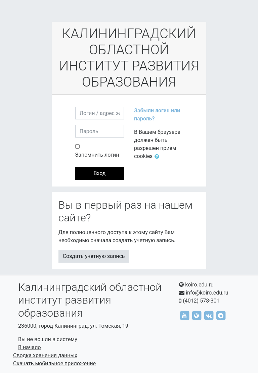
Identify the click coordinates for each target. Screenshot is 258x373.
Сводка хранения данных (45, 355)
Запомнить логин (97, 155)
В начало (29, 347)
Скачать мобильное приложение (54, 363)
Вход (99, 173)
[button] (158, 156)
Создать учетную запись (94, 256)
